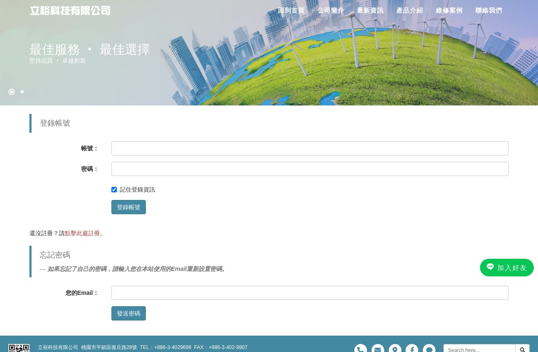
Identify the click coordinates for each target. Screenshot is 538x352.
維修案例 (449, 10)
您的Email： (82, 292)
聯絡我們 (488, 10)
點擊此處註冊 (82, 233)
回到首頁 (291, 10)
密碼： (90, 168)
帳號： (90, 148)
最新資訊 (370, 10)
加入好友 (506, 267)
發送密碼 (128, 313)
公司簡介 (330, 10)
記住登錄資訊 (133, 189)
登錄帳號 (128, 207)
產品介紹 (409, 10)
